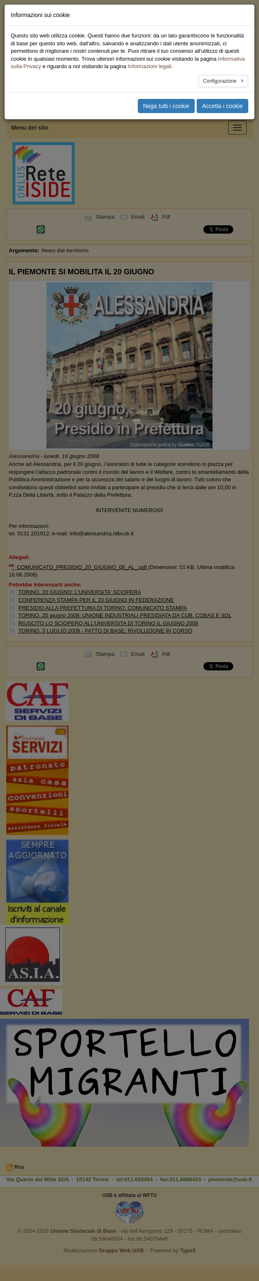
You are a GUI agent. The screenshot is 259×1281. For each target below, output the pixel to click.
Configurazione (220, 81)
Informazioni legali (149, 66)
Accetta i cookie (222, 106)
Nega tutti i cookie (166, 106)
